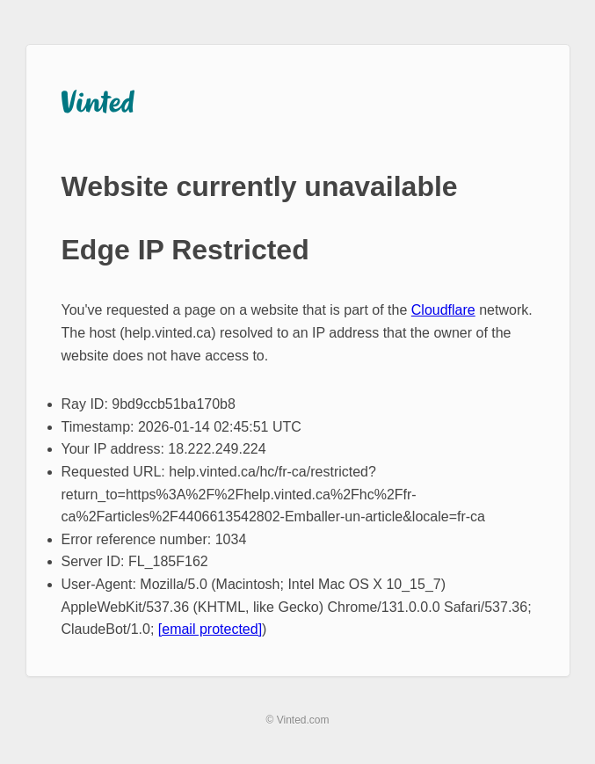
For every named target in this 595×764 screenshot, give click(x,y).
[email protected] (210, 629)
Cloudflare (443, 309)
